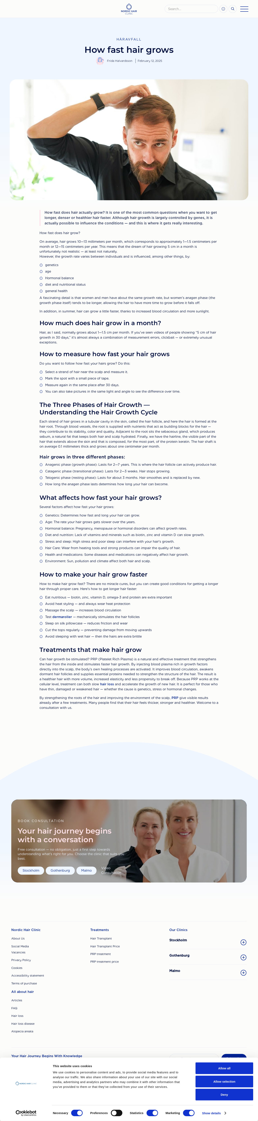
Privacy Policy (21, 960)
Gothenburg (60, 870)
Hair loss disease (22, 1023)
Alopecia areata (22, 1031)
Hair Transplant (101, 938)
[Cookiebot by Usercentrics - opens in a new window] (26, 1113)
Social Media (20, 946)
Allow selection (224, 1081)
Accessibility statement (27, 975)
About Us (18, 938)
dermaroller (62, 617)
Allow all (224, 1068)
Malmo (86, 870)
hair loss (107, 684)
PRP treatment (100, 954)
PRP (175, 698)
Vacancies (18, 952)
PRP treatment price (104, 961)
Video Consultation (111, 870)
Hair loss (17, 1015)
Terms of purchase (24, 983)
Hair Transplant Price (105, 946)
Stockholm (31, 870)
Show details (211, 1113)
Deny (224, 1094)
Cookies (16, 968)
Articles (16, 1000)
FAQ (14, 1008)
